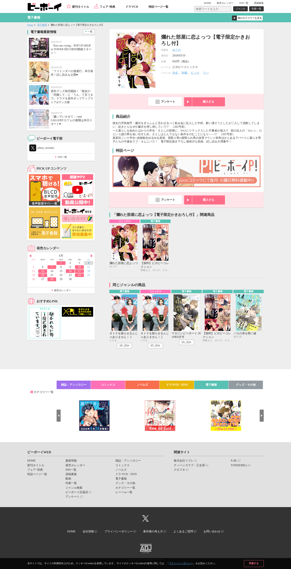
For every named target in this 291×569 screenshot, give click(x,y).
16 (70, 271)
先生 (175, 72)
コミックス (108, 384)
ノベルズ (142, 384)
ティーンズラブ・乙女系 (189, 465)
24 (79, 275)
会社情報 (88, 531)
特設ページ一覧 (158, 6)
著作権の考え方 (153, 531)
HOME (207, 3)
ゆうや (176, 49)
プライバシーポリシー (181, 563)
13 (42, 271)
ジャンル (240, 8)
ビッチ (195, 72)
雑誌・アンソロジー (73, 384)
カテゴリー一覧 (44, 392)
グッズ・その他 (246, 384)
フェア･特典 (107, 6)
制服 (184, 72)
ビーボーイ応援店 (76, 492)
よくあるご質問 (183, 531)
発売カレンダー (62, 290)
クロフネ (179, 469)
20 (42, 275)
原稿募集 (259, 3)
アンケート (168, 101)
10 (79, 267)
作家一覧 (256, 8)
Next (92, 256)
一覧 (90, 31)
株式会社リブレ (184, 460)
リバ (206, 72)
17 (79, 271)
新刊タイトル (80, 6)
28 (52, 279)
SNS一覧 (243, 3)
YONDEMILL (239, 465)
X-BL (234, 460)
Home (30, 24)
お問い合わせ (211, 531)
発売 (225, 3)
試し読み (124, 345)
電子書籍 (42, 24)
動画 (68, 478)
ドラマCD (131, 6)
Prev (30, 256)
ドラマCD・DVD (177, 384)
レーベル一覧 (123, 492)
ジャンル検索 (73, 487)
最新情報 (71, 460)
